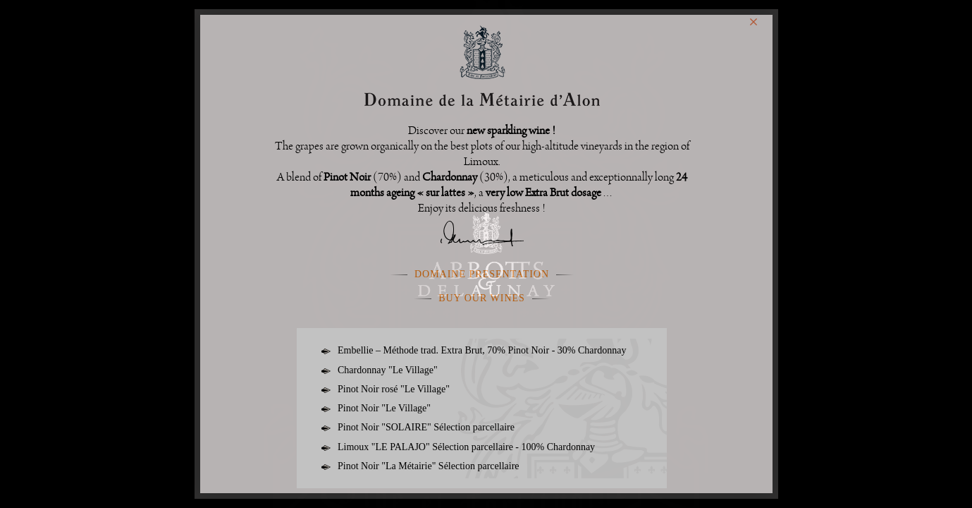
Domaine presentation (481, 274)
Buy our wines (481, 298)
